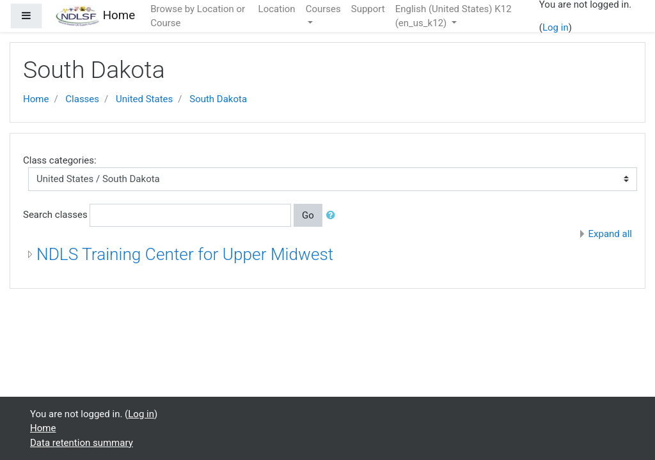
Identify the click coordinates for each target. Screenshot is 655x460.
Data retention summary (81, 442)
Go (308, 215)
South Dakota (218, 99)
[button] (333, 216)
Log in (555, 27)
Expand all (610, 234)
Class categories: (60, 160)
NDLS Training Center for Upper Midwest (184, 254)
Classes (82, 99)
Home (36, 99)
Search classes (55, 214)
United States (144, 99)
